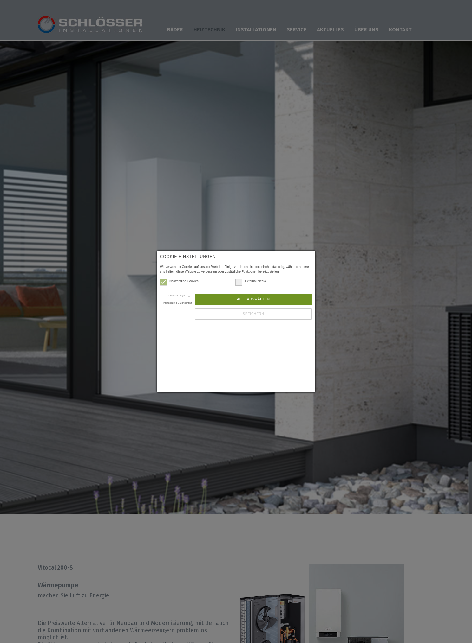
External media (250, 281)
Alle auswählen (253, 299)
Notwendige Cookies (179, 281)
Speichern (253, 313)
